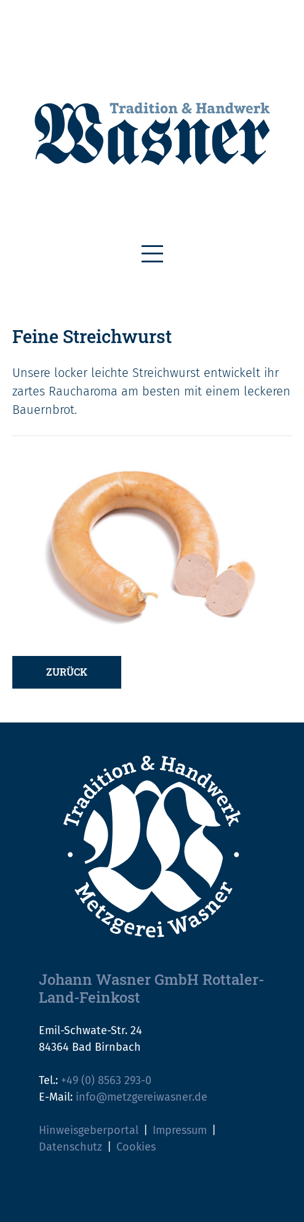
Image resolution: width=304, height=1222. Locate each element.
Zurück (66, 671)
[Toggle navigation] (152, 254)
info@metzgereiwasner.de (141, 1097)
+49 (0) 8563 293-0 (106, 1080)
